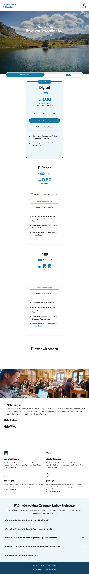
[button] (44, 409)
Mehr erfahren (10, 467)
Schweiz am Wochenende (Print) (46, 114)
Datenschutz (52, 565)
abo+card (39, 145)
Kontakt (35, 565)
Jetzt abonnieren (54, 491)
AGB (43, 565)
